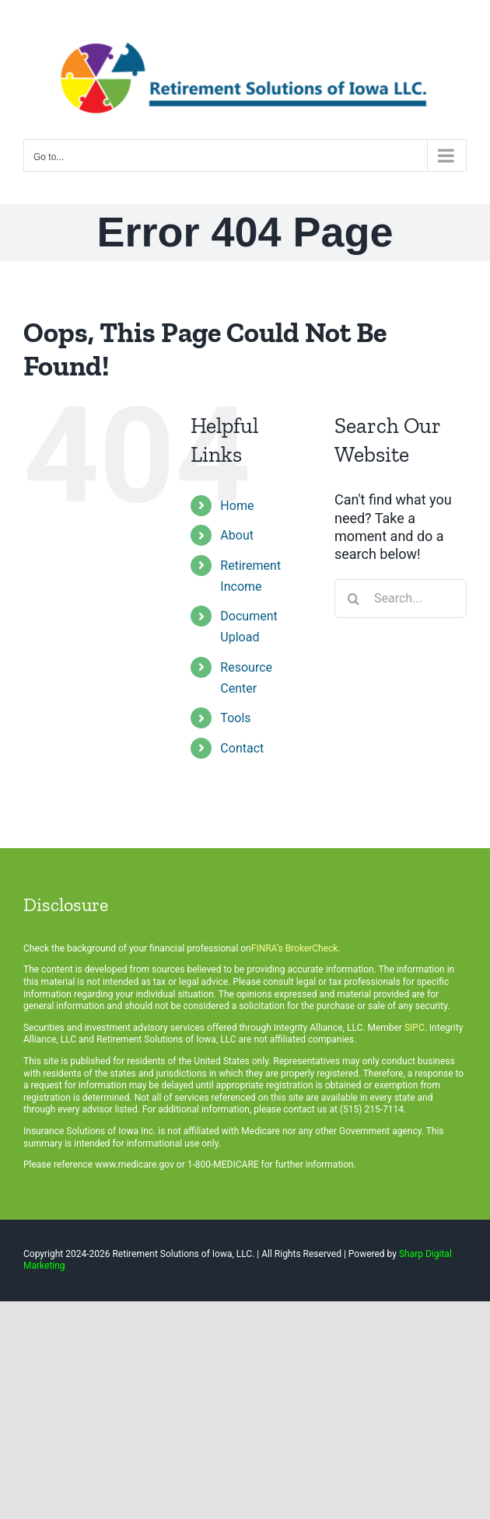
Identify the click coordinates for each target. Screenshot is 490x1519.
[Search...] (400, 598)
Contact (242, 748)
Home (237, 505)
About (237, 535)
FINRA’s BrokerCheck (294, 948)
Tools (235, 718)
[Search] (353, 598)
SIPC (414, 1027)
